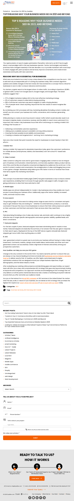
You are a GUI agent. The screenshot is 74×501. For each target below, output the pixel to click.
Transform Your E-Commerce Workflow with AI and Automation (27, 316)
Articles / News (10, 335)
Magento (8, 359)
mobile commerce (11, 365)
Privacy (68, 494)
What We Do (46, 494)
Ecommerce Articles (12, 341)
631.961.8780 (44, 486)
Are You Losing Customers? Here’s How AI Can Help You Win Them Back (29, 313)
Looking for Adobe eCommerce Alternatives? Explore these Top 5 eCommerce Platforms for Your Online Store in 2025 (36, 325)
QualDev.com (11, 494)
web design (9, 376)
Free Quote (45, 3)
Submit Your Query (35, 490)
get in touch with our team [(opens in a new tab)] (49, 283)
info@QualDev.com (16, 486)
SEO (17, 287)
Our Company (36, 494)
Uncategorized (10, 373)
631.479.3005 (60, 3)
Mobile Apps (9, 362)
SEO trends (37, 290)
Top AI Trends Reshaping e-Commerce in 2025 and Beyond (25, 319)
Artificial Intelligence (12, 338)
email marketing (10, 344)
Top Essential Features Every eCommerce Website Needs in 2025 (27, 322)
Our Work (55, 494)
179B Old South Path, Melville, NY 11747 (60, 486)
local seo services (17, 290)
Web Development (11, 379)
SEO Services (28, 290)
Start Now (37, 478)
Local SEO (8, 356)
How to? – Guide (10, 347)
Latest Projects (10, 350)
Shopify (7, 370)
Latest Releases (10, 353)
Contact (61, 494)
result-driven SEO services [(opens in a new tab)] (29, 283)
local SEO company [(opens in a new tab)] (30, 278)
